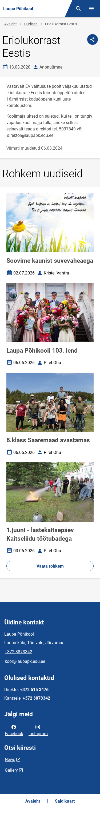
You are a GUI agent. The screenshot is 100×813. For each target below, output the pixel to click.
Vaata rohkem (50, 566)
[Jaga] (92, 39)
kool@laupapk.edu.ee (25, 661)
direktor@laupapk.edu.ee (30, 135)
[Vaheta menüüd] (91, 8)
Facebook (14, 729)
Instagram (38, 729)
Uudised (31, 24)
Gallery (11, 770)
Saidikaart (65, 801)
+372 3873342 (18, 651)
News (10, 759)
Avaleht (10, 24)
